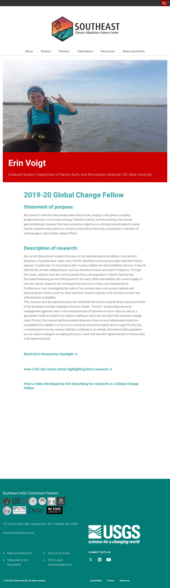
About (29, 51)
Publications (85, 51)
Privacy (110, 580)
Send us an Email (59, 553)
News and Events (134, 51)
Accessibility (96, 580)
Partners (64, 51)
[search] (164, 3)
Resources (108, 51)
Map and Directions (19, 553)
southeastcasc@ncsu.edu (18, 532)
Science (46, 51)
